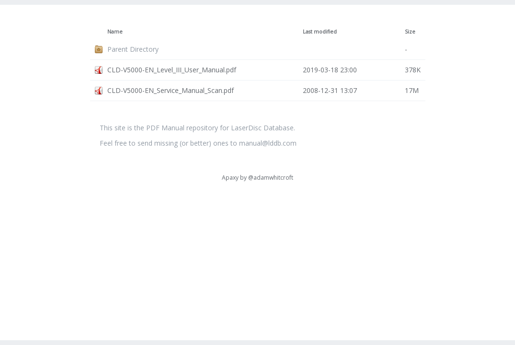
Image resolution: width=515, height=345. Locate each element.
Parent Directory (133, 49)
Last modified (320, 31)
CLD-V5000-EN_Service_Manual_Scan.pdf (170, 90)
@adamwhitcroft (270, 177)
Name (115, 31)
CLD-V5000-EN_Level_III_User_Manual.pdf (171, 69)
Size (410, 31)
